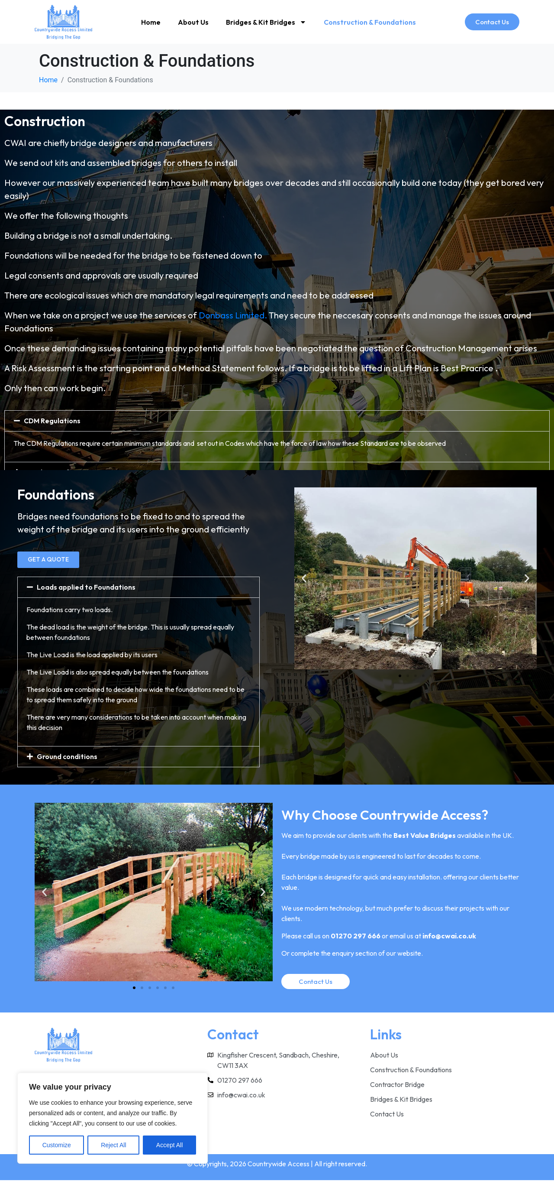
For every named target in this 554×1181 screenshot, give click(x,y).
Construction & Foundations (370, 22)
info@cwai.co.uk (449, 936)
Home (151, 22)
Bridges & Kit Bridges (266, 22)
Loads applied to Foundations (86, 587)
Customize (56, 1145)
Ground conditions (67, 757)
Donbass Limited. (233, 315)
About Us (193, 22)
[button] (277, 421)
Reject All (113, 1145)
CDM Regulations (52, 420)
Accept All (169, 1145)
